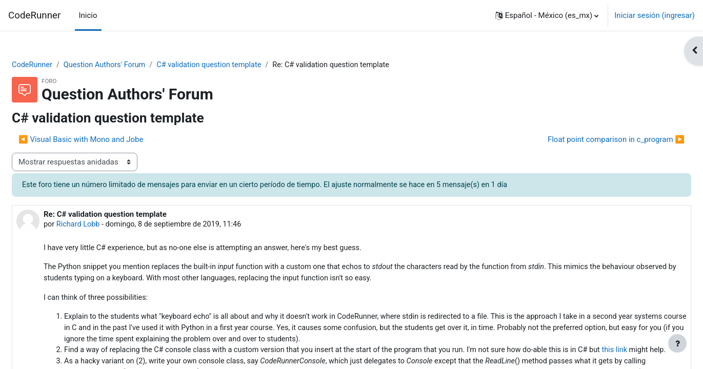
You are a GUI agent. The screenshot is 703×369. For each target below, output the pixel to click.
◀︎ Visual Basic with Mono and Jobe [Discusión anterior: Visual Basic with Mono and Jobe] (105, 140)
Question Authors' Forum (132, 65)
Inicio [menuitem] (88, 15)
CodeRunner (34, 15)
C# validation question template (240, 65)
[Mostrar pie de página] (677, 343)
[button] (547, 15)
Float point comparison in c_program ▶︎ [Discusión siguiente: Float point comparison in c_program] (591, 140)
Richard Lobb (104, 225)
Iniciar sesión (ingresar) (654, 15)
